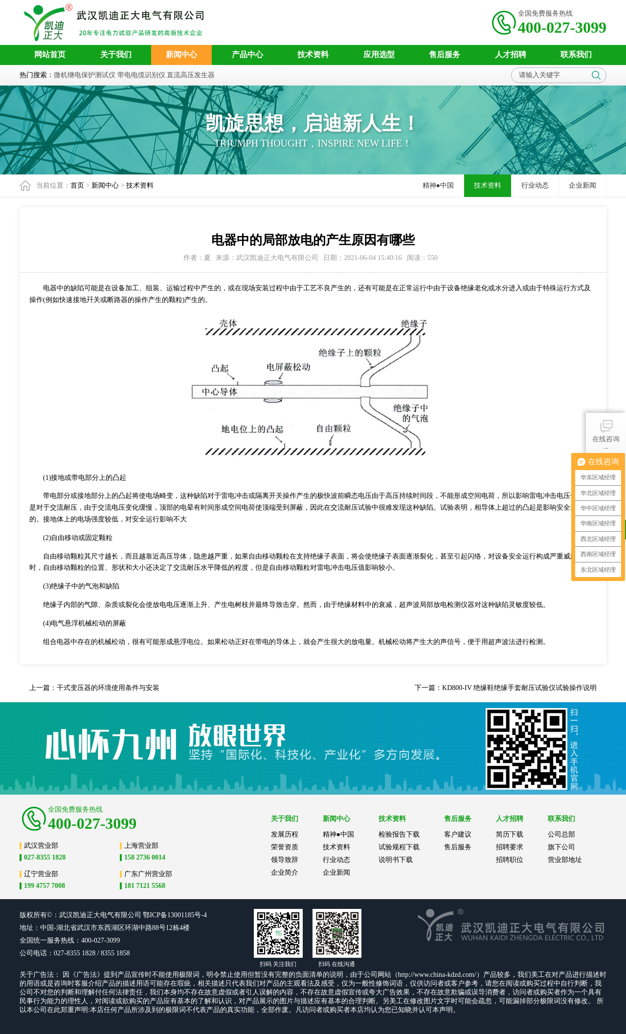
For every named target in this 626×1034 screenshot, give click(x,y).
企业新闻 (582, 185)
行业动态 (535, 185)
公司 (134, 915)
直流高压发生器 (191, 75)
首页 (77, 185)
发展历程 (284, 834)
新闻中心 (105, 185)
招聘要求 (509, 847)
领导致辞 (284, 859)
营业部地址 (565, 859)
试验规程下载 (399, 847)
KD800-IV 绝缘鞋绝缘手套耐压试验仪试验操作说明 (519, 687)
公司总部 (561, 834)
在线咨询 (606, 430)
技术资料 (140, 185)
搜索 (596, 75)
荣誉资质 (284, 847)
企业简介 (284, 872)
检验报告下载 (399, 834)
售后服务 (457, 847)
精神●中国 (438, 185)
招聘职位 (509, 859)
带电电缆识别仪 (141, 75)
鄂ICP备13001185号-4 (175, 915)
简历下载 (509, 834)
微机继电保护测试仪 (84, 75)
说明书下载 (396, 859)
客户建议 (457, 834)
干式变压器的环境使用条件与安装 (108, 687)
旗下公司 (561, 847)
